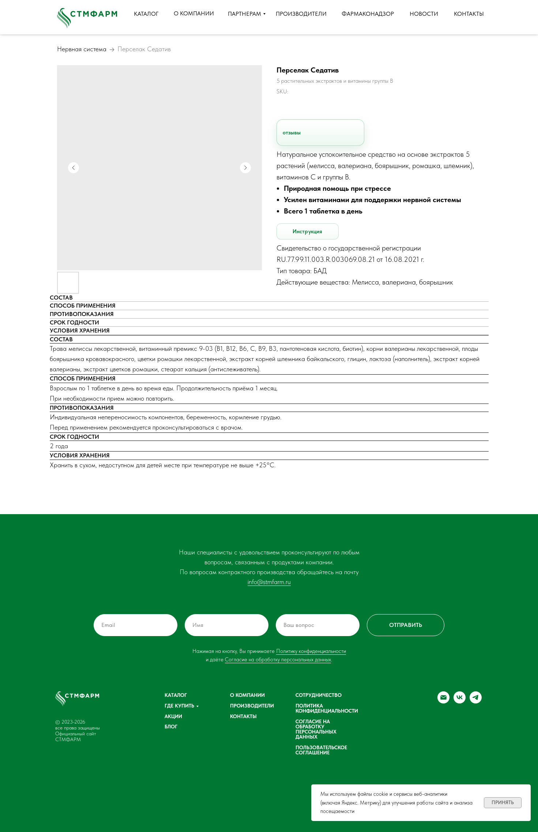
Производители (252, 705)
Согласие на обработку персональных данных (278, 659)
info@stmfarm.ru (269, 582)
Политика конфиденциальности (327, 708)
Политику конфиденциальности (311, 651)
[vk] (460, 701)
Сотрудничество (319, 695)
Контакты (243, 716)
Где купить (179, 705)
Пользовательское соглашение (321, 750)
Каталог (176, 695)
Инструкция (308, 231)
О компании (247, 695)
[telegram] (476, 701)
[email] (443, 701)
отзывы (292, 132)
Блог (171, 726)
